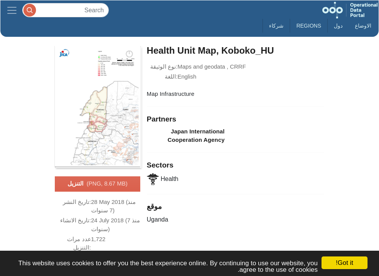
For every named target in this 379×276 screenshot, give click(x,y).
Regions (308, 26)
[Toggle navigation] (12, 10)
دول (338, 26)
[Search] (65, 10)
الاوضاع (363, 26)
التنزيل (97, 184)
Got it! (344, 262)
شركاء (276, 26)
